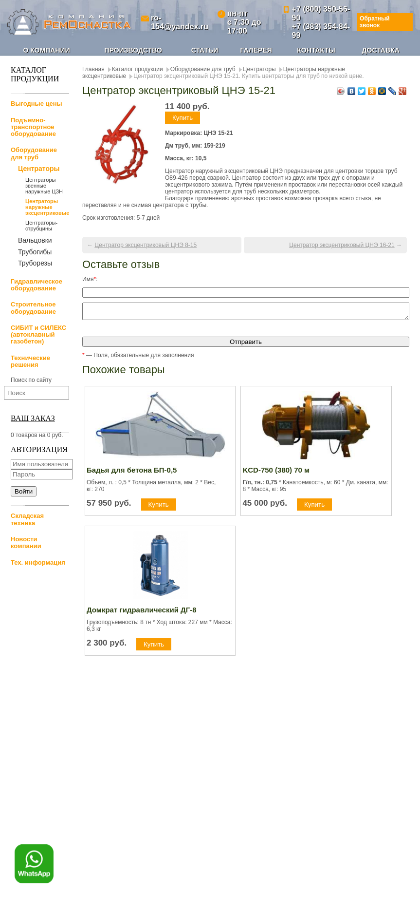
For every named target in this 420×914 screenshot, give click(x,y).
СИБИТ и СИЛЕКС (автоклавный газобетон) (38, 334)
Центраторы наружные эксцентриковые (47, 207)
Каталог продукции (137, 69)
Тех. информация (38, 562)
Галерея (256, 50)
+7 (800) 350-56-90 (321, 13)
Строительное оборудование (33, 308)
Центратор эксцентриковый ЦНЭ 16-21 (342, 245)
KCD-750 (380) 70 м (276, 473)
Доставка (381, 50)
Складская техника (27, 519)
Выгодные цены (36, 103)
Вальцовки (35, 240)
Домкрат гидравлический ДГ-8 (142, 613)
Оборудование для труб (34, 153)
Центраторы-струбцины (41, 225)
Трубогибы (35, 252)
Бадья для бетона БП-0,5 (132, 473)
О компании (46, 50)
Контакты (316, 50)
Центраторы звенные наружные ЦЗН (44, 185)
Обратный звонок (375, 21)
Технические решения (30, 361)
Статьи (205, 50)
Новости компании (26, 542)
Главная (93, 69)
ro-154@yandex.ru (179, 22)
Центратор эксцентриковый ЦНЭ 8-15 (145, 245)
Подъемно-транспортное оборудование (33, 127)
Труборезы (35, 263)
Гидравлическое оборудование (36, 285)
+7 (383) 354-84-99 (321, 30)
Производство (133, 50)
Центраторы (39, 168)
